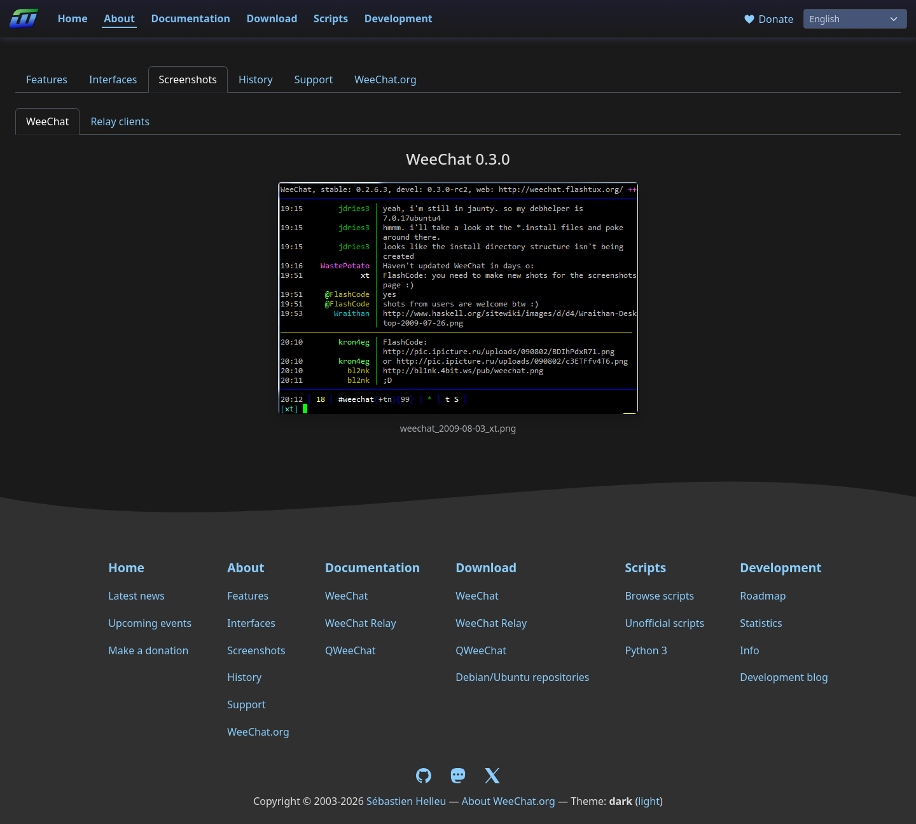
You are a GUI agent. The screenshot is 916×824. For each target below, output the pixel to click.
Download (272, 18)
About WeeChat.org (508, 801)
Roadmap (763, 596)
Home (72, 18)
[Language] (855, 19)
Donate (768, 19)
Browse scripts (659, 596)
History (256, 79)
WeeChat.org (385, 79)
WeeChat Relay (360, 623)
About (119, 18)
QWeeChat (350, 650)
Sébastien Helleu (406, 801)
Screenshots (188, 79)
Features (46, 79)
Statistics (761, 623)
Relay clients (119, 121)
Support (314, 79)
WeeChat (47, 121)
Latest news (136, 596)
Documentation (190, 18)
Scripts (331, 18)
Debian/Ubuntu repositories (522, 677)
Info (750, 650)
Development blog (784, 677)
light (649, 801)
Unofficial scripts (664, 623)
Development (398, 18)
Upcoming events (149, 623)
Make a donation (148, 650)
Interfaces (113, 79)
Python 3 (646, 650)
